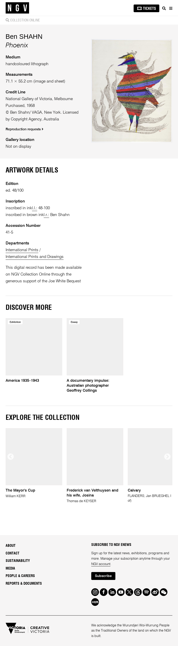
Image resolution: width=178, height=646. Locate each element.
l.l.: (34, 208)
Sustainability (18, 561)
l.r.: (46, 215)
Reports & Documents (24, 583)
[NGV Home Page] (17, 8)
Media (10, 568)
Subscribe (103, 576)
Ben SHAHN (24, 36)
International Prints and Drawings (35, 257)
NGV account (100, 564)
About (11, 545)
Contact (12, 553)
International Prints (22, 250)
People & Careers (20, 576)
